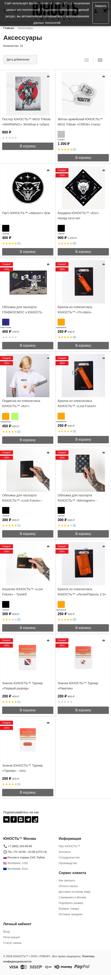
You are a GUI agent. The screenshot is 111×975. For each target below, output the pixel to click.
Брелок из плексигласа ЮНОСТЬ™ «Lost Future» (77, 403)
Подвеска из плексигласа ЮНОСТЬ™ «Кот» (21, 403)
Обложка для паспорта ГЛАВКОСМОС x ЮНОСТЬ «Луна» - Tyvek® (22, 312)
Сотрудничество (69, 857)
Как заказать (67, 880)
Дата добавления (18, 59)
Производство (68, 863)
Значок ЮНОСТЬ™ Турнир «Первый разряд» (22, 685)
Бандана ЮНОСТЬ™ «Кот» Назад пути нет (78, 215)
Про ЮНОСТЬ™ (69, 846)
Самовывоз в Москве (72, 897)
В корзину (28, 146)
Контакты (65, 851)
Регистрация (11, 937)
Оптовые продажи (70, 914)
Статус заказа (12, 942)
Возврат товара (69, 908)
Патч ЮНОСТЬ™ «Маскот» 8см (26, 213)
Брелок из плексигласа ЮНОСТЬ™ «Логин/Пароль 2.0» (82, 591)
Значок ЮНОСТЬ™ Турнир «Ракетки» (78, 685)
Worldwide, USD (15, 863)
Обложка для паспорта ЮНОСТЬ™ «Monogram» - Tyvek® (77, 500)
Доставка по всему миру (74, 891)
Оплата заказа (68, 886)
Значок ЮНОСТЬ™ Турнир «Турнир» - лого (22, 768)
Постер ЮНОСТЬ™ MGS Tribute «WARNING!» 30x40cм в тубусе (26, 121)
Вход (6, 931)
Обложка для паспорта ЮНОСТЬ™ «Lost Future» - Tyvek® (22, 500)
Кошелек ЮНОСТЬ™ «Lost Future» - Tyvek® (22, 591)
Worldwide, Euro (15, 868)
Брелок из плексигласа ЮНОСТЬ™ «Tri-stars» (75, 309)
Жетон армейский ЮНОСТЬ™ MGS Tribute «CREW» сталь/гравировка (80, 124)
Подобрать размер (71, 903)
